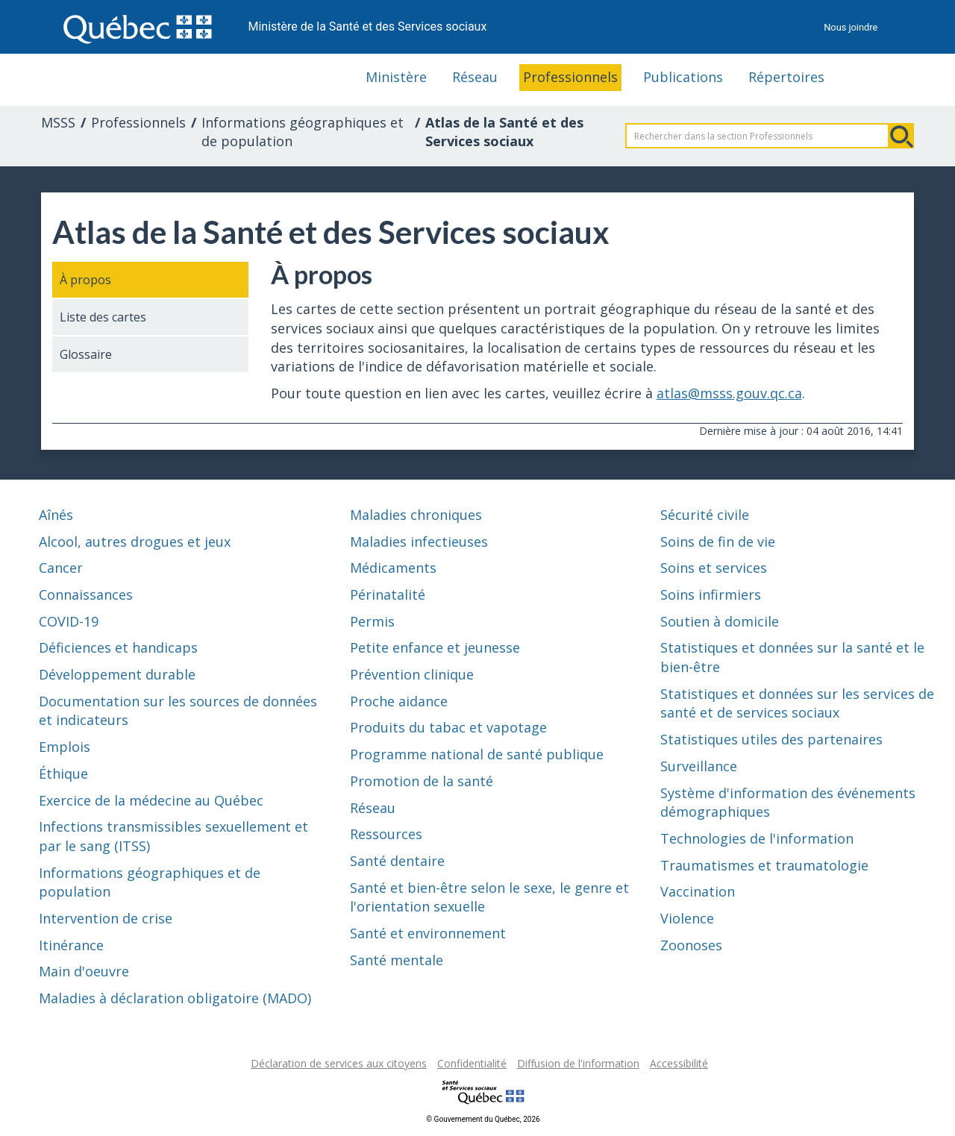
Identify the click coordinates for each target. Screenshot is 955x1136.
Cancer (61, 568)
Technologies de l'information (757, 838)
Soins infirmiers (710, 594)
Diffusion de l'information (578, 1063)
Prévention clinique (412, 674)
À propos (85, 280)
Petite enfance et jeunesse (435, 647)
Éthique (63, 773)
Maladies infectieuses (419, 541)
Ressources (386, 834)
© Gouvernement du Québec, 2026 (482, 1119)
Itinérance (71, 945)
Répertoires (786, 77)
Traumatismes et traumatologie (764, 865)
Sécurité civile (704, 515)
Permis (372, 621)
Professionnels (570, 77)
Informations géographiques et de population (302, 132)
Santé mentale (396, 960)
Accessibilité (679, 1063)
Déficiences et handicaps (118, 647)
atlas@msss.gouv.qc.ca (729, 393)
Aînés (56, 515)
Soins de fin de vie (717, 541)
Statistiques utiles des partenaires (771, 739)
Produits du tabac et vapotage (448, 727)
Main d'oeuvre (84, 971)
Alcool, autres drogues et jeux (135, 541)
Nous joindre (850, 27)
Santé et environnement (428, 933)
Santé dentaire (397, 861)
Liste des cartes (103, 317)
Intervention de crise (105, 918)
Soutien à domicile (719, 621)
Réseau (475, 77)
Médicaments (393, 568)
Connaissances (86, 594)
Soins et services (713, 568)
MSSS (58, 122)
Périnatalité (387, 594)
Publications (683, 77)
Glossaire (86, 354)
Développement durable (117, 674)
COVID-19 (68, 621)
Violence (687, 918)
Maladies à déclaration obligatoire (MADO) (175, 998)
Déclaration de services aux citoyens (339, 1063)
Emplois (64, 747)
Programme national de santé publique (477, 754)
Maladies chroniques (416, 515)
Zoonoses (691, 945)
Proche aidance (399, 701)
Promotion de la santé (421, 781)
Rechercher (901, 135)
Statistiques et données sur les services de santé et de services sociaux (797, 703)
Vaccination (697, 891)
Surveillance (698, 766)
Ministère (396, 77)
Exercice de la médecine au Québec (151, 800)
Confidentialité (472, 1063)
